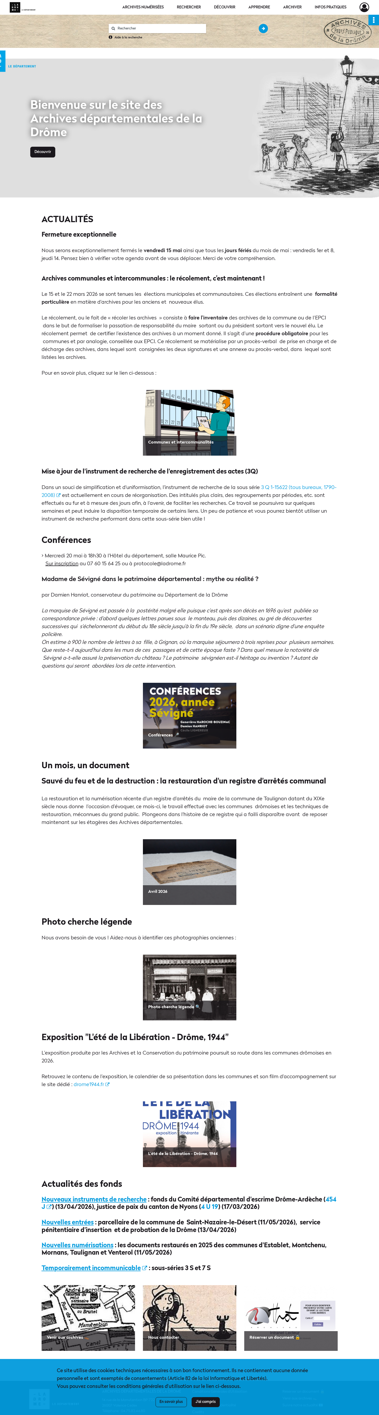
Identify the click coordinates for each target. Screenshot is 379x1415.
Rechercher (189, 7)
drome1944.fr (91, 1084)
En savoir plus (171, 1402)
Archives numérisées (143, 7)
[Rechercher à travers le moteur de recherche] (160, 28)
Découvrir (224, 7)
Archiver (292, 7)
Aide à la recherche (128, 37)
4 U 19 (209, 1207)
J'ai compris (206, 1402)
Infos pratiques (330, 7)
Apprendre (259, 7)
